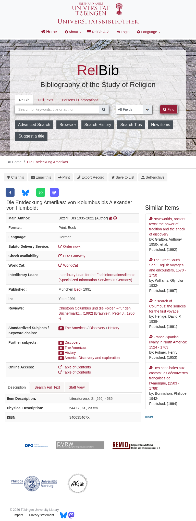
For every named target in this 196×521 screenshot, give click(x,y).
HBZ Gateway (71, 256)
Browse (67, 124)
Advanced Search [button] (34, 124)
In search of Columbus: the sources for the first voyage (167, 306)
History (113, 328)
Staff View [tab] (77, 387)
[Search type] (134, 109)
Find (168, 109)
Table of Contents (74, 367)
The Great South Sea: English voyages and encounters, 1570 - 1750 (167, 267)
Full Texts (45, 100)
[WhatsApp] (40, 192)
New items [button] (160, 124)
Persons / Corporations (80, 100)
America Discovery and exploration (92, 358)
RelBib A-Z (98, 32)
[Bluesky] (25, 193)
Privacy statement (41, 515)
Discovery (97, 328)
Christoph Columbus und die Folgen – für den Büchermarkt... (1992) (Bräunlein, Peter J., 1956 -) (96, 313)
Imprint (18, 515)
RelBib (24, 100)
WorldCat (68, 265)
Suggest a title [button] (31, 136)
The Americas (76, 328)
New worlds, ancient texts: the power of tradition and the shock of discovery (167, 226)
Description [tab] (17, 387)
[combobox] (57, 109)
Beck (78, 289)
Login (123, 32)
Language (149, 32)
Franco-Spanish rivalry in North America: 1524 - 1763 (168, 341)
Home (49, 31)
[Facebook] (10, 192)
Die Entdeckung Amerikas (47, 162)
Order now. (69, 246)
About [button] (73, 32)
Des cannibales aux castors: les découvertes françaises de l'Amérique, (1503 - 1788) (168, 377)
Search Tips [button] (131, 124)
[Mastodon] (54, 192)
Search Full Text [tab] (47, 387)
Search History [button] (97, 124)
